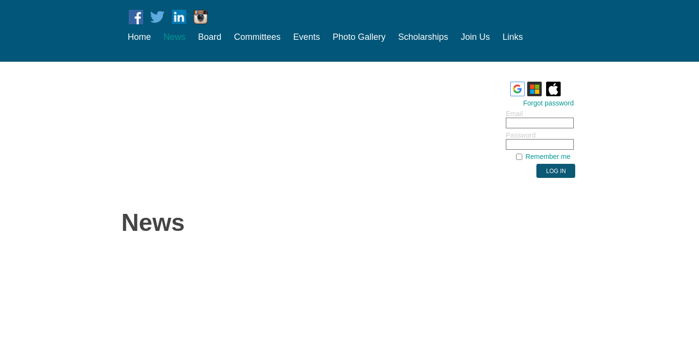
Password (520, 135)
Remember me (547, 156)
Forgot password (548, 103)
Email (514, 114)
